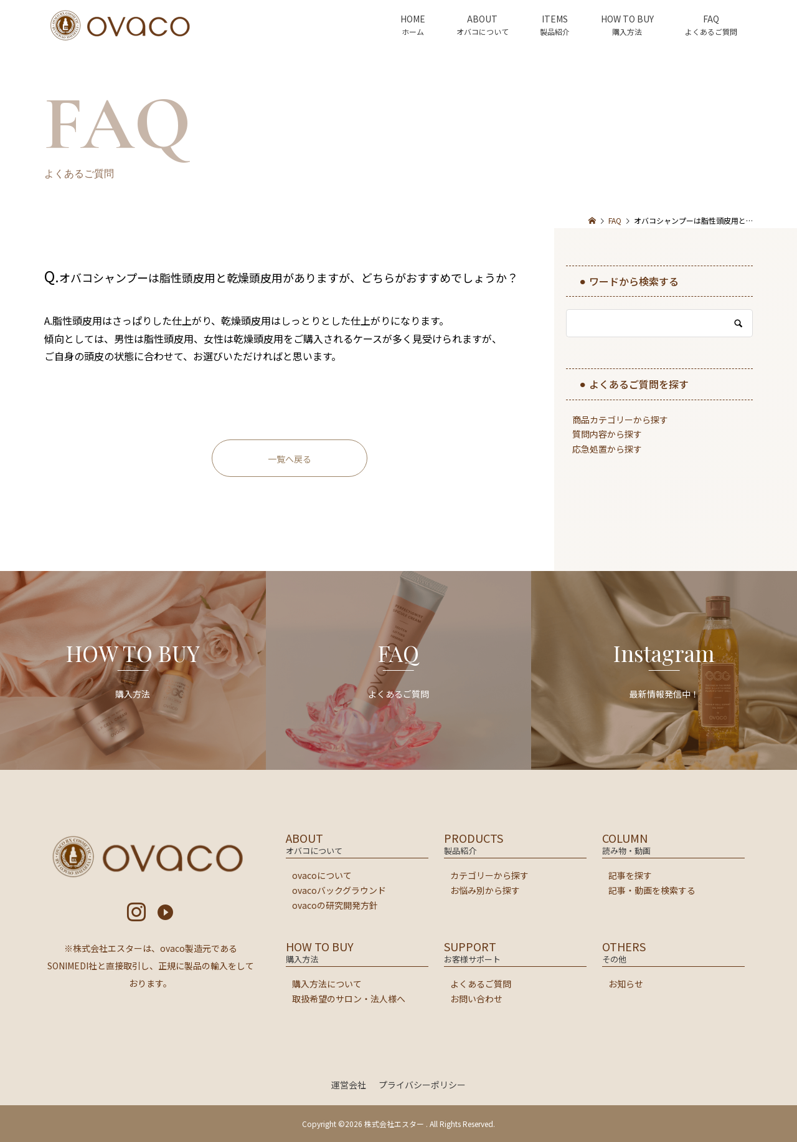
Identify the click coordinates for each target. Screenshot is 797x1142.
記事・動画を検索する (652, 890)
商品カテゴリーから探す (620, 419)
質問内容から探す (607, 434)
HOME (412, 18)
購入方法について (327, 983)
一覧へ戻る (289, 459)
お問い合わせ (476, 998)
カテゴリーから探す (489, 875)
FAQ (711, 18)
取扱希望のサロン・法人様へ (348, 998)
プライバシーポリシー (422, 1084)
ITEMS (555, 18)
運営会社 (348, 1084)
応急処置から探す (607, 449)
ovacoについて (322, 875)
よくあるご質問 (480, 983)
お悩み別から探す (485, 890)
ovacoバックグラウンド (339, 890)
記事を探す (630, 875)
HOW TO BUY (627, 18)
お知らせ (625, 983)
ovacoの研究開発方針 (335, 905)
